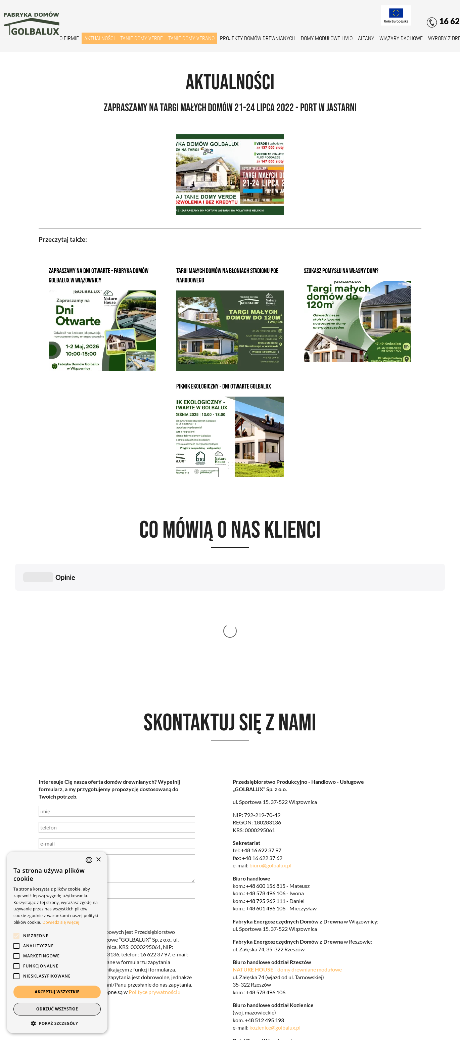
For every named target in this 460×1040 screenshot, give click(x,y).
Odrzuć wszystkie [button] (57, 1009)
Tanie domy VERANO (191, 38)
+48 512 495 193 (264, 919)
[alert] (57, 942)
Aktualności (99, 38)
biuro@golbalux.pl (270, 764)
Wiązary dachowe (401, 38)
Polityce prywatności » (154, 891)
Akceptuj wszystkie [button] (57, 992)
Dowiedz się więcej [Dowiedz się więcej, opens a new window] (60, 922)
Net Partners (406, 1030)
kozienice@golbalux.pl (275, 926)
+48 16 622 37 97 (261, 749)
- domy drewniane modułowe (287, 868)
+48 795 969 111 (265, 800)
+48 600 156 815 (265, 785)
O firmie (69, 38)
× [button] (98, 859)
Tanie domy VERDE (141, 38)
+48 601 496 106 (265, 807)
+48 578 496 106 (265, 792)
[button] (57, 1023)
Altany (366, 38)
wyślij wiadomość (71, 815)
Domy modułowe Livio (327, 38)
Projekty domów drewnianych (257, 38)
